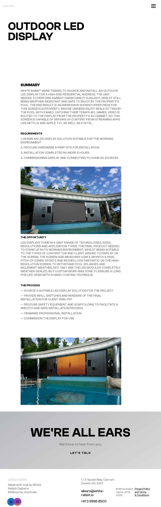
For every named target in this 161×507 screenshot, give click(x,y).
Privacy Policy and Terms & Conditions (142, 493)
